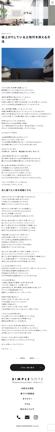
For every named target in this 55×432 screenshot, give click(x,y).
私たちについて (27, 409)
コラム (27, 403)
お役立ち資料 (27, 388)
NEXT (32, 358)
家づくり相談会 (28, 393)
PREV (22, 358)
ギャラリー (27, 398)
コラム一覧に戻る (31, 368)
